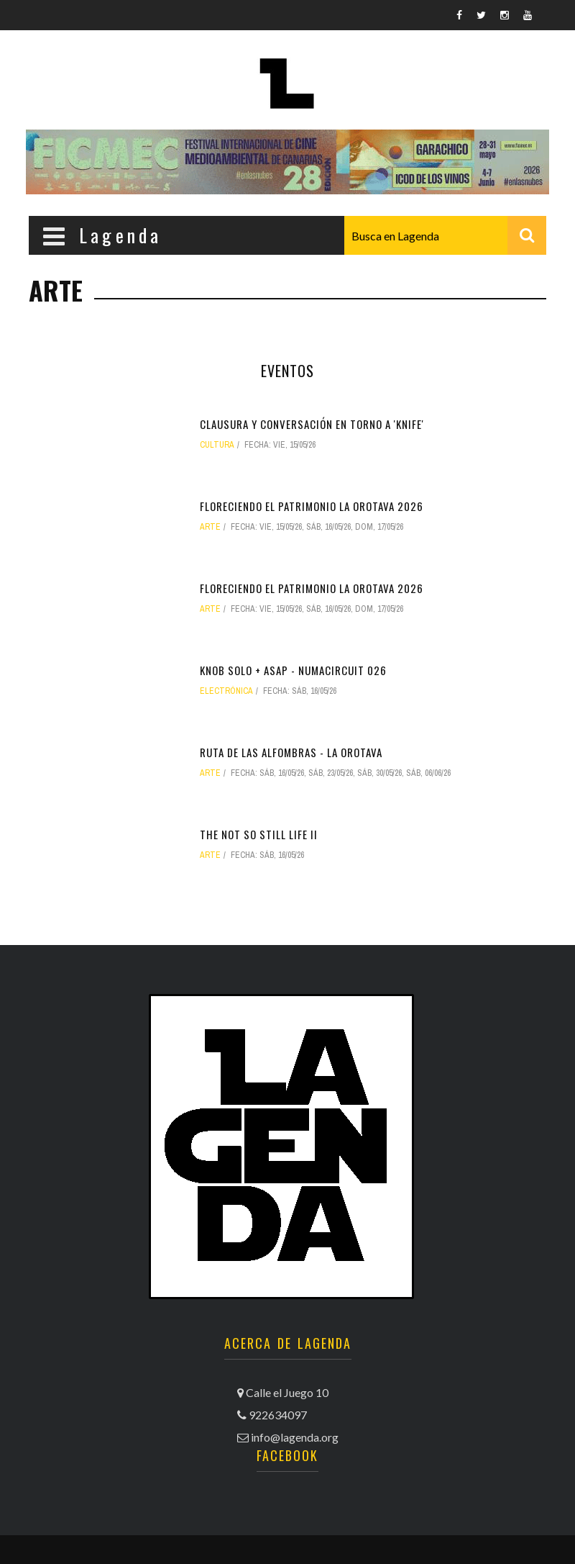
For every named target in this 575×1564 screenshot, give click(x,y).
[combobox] (445, 235)
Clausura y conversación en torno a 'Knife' (312, 424)
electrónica (226, 691)
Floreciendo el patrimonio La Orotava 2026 (311, 506)
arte (210, 527)
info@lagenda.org (295, 1437)
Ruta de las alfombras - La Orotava (291, 752)
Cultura (217, 445)
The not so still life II (259, 834)
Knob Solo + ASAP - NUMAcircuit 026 (293, 670)
